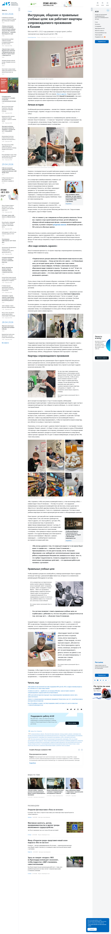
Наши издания (98, 34)
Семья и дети (52, 37)
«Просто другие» (61, 94)
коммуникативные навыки (37, 734)
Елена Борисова (32, 37)
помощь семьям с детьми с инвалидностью (70, 734)
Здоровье (73, 795)
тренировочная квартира (53, 737)
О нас (96, 22)
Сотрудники (98, 26)
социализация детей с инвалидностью (37, 737)
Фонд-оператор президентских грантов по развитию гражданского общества (63, 740)
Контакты (97, 24)
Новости (30, 852)
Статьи (30, 11)
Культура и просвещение (39, 797)
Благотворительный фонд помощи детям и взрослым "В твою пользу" (59, 743)
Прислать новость (99, 30)
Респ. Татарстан (38, 731)
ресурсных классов (59, 225)
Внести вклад (72, 723)
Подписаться (102, 41)
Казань (32, 731)
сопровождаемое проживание (74, 735)
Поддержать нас (99, 37)
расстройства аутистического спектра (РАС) (55, 735)
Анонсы (30, 817)
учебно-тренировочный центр (67, 737)
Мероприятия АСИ (99, 28)
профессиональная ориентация (36, 735)
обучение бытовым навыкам (52, 734)
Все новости (5, 343)
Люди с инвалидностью (43, 37)
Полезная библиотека (100, 32)
